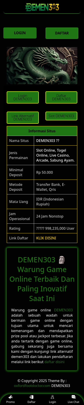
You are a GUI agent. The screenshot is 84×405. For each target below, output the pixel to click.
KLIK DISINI (46, 238)
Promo (10, 399)
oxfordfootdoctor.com (32, 385)
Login (52, 399)
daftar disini (54, 361)
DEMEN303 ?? (47, 140)
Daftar (32, 399)
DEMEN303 (63, 310)
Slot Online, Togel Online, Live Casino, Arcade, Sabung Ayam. (55, 155)
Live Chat (73, 399)
